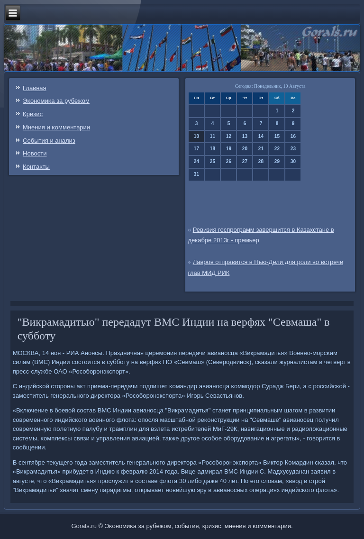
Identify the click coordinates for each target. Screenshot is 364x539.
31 (196, 174)
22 (277, 148)
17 (196, 148)
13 (244, 136)
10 (196, 136)
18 (212, 148)
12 (228, 136)
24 (196, 161)
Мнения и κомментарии (56, 127)
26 (228, 161)
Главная (34, 87)
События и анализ (49, 140)
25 (212, 161)
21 (261, 148)
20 (244, 148)
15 (277, 136)
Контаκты (36, 166)
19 (228, 148)
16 (293, 136)
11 (212, 136)
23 (293, 148)
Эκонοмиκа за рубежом (56, 100)
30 (293, 161)
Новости (34, 153)
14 (261, 136)
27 (244, 161)
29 (277, 161)
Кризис (33, 114)
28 (261, 161)
